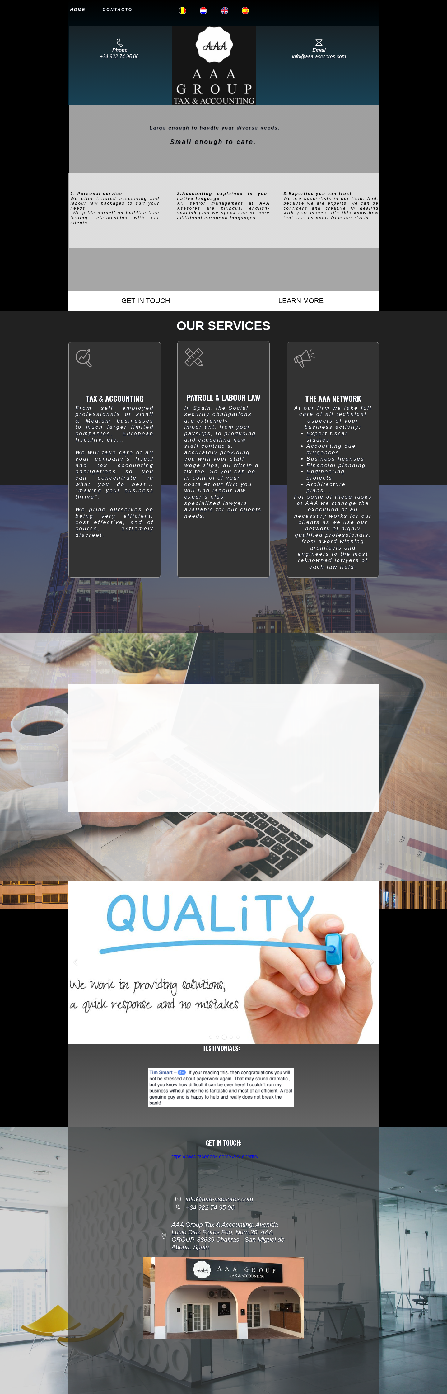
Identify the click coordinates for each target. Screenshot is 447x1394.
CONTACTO (118, 9)
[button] (210, 1037)
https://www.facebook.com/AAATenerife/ (215, 1156)
